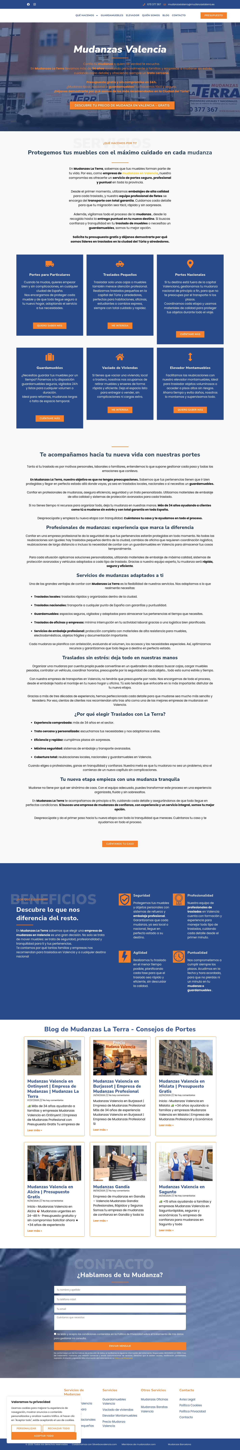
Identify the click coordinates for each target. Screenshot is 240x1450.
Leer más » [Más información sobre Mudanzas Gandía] (100, 1221)
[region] (44, 1419)
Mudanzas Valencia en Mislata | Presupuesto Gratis (182, 1086)
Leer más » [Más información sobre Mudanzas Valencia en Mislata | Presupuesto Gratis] (166, 1125)
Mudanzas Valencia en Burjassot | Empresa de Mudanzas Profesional (117, 1086)
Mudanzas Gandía (111, 1187)
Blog (165, 15)
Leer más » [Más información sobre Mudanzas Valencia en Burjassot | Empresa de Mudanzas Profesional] (100, 1130)
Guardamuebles (112, 15)
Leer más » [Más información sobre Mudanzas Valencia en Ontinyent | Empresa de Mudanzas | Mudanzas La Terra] (34, 1130)
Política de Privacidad (124, 1358)
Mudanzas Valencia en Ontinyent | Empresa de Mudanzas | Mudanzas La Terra (53, 1088)
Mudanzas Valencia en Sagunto (182, 1189)
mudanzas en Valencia (140, 173)
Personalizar (26, 1428)
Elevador (132, 15)
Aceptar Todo (44, 1436)
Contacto (179, 15)
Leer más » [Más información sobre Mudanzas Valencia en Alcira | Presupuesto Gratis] (34, 1231)
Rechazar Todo (59, 1428)
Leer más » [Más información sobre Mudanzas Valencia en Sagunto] (166, 1230)
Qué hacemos (87, 15)
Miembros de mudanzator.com (139, 1444)
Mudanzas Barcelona (179, 1444)
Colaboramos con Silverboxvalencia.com (94, 1444)
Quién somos (151, 15)
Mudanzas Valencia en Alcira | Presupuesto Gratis (50, 1192)
